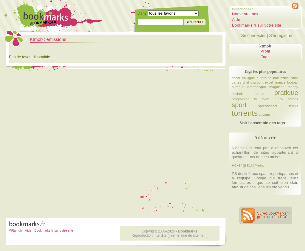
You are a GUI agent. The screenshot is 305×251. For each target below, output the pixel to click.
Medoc (259, 165)
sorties (293, 99)
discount (257, 82)
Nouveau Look (245, 14)
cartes (236, 82)
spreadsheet (267, 106)
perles (259, 94)
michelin (238, 94)
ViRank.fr (15, 230)
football (292, 82)
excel (269, 82)
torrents (245, 113)
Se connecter (253, 35)
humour (238, 87)
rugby (278, 99)
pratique (286, 92)
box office (281, 78)
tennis (293, 106)
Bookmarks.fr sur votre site (256, 25)
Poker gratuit (243, 165)
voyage (264, 114)
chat (245, 82)
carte (294, 78)
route (266, 99)
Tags (265, 57)
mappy (293, 87)
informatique (256, 87)
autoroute (264, 78)
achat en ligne (243, 78)
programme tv (244, 99)
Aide (236, 19)
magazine (276, 87)
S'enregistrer (280, 35)
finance (280, 82)
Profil (265, 51)
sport (239, 105)
